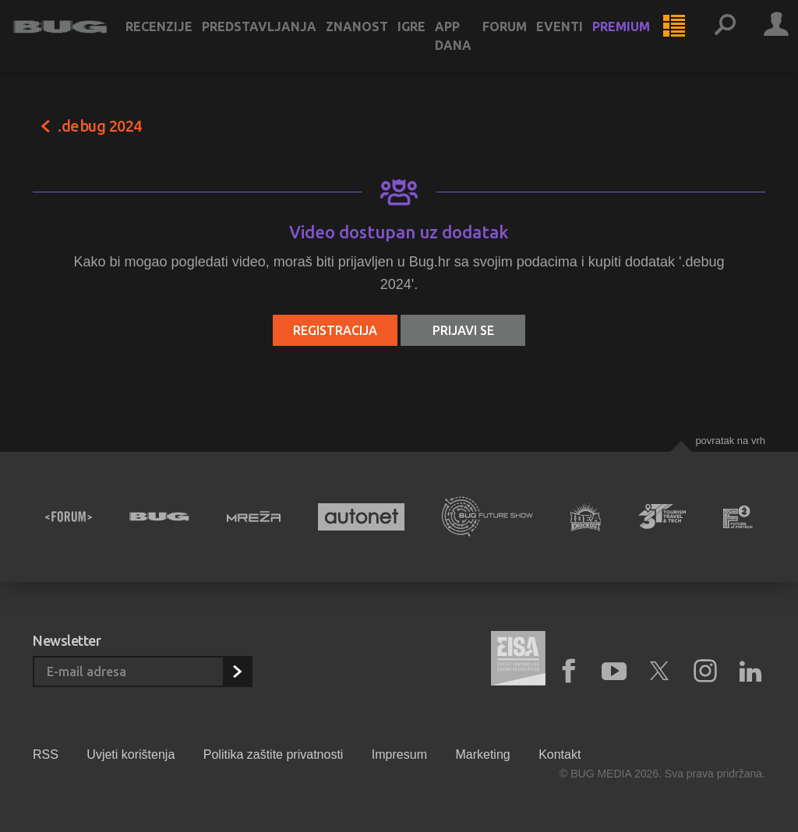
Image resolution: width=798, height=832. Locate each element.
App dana (472, 49)
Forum (524, 40)
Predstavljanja (278, 40)
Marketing (482, 754)
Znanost (376, 40)
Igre (431, 40)
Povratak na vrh (730, 440)
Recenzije (178, 40)
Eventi (579, 40)
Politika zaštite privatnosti (273, 754)
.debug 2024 (100, 126)
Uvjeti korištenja (131, 754)
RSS (45, 754)
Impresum (399, 754)
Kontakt (559, 754)
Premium (640, 40)
